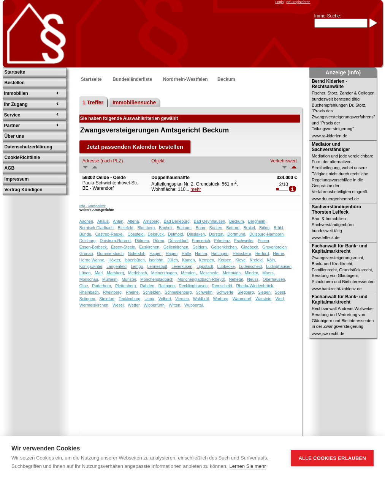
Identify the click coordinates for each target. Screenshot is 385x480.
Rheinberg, (113, 292)
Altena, (133, 221)
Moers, (268, 273)
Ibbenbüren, (135, 260)
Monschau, (89, 279)
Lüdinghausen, (279, 266)
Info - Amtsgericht (92, 206)
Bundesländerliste (132, 79)
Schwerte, (225, 292)
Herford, (262, 253)
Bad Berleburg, (177, 221)
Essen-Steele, (123, 247)
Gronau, (86, 253)
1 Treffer (92, 102)
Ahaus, (103, 221)
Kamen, (189, 260)
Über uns (14, 136)
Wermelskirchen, (94, 305)
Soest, (280, 292)
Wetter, (134, 305)
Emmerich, (201, 240)
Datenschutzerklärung (28, 147)
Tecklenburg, (130, 298)
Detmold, (176, 234)
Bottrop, (233, 227)
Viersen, (182, 298)
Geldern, (200, 247)
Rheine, (133, 292)
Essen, (264, 240)
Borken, (216, 227)
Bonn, (201, 227)
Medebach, (138, 273)
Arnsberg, (152, 221)
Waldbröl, (201, 298)
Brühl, (279, 227)
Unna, (149, 298)
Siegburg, (246, 292)
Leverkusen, (182, 266)
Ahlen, (118, 221)
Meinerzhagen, (164, 273)
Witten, (175, 305)
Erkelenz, (222, 240)
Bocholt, (166, 227)
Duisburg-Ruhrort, (116, 240)
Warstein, (264, 298)
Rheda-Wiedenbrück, (255, 285)
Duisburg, (88, 240)
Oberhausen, (274, 279)
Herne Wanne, (92, 260)
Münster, (129, 279)
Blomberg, (147, 227)
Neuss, (253, 279)
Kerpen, (225, 260)
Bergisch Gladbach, (97, 227)
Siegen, (265, 292)
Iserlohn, (157, 260)
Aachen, (86, 221)
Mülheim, (110, 279)
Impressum (17, 179)
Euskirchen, (149, 247)
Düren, (159, 240)
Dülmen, (142, 240)
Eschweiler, (244, 240)
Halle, (187, 253)
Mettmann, (232, 273)
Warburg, (221, 298)
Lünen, (85, 273)
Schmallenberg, (179, 292)
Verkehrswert (283, 161)
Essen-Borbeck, (93, 247)
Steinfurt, (107, 298)
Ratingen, (167, 285)
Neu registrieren (298, 2)
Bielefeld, (126, 227)
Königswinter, (91, 266)
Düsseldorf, (178, 240)
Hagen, (155, 253)
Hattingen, (220, 253)
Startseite (15, 72)
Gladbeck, (250, 247)
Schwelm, (204, 292)
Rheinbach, (89, 292)
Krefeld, (257, 260)
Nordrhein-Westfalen (185, 79)
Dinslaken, (196, 234)
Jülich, (173, 260)
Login (279, 2)
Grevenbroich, (275, 247)
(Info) (354, 72)
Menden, (188, 273)
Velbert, (165, 298)
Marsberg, (116, 273)
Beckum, (237, 221)
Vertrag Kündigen (24, 189)
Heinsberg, (242, 253)
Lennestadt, (157, 266)
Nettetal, (236, 279)
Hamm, (201, 253)
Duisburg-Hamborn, (267, 234)
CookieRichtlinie (22, 157)
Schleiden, (152, 292)
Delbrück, (156, 234)
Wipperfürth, (155, 305)
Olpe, (84, 285)
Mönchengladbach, (157, 279)
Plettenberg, (126, 285)
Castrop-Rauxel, (110, 234)
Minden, (252, 273)
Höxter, (114, 260)
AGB (10, 168)
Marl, (99, 273)
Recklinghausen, (194, 285)
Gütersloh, (137, 253)
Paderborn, (102, 285)
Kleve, (241, 260)
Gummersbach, (111, 253)
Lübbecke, (226, 266)
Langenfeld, (117, 266)
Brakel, (250, 227)
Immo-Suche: (327, 16)
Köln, (271, 260)
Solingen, (87, 298)
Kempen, (207, 260)
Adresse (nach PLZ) (102, 161)
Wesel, (118, 305)
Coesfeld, (136, 234)
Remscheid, (222, 285)
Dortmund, (236, 234)
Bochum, (185, 227)
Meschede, (210, 273)
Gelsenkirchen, (224, 247)
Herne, (279, 253)
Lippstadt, (205, 266)
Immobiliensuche (134, 102)
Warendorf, (242, 298)
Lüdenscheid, (251, 266)
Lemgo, (137, 266)
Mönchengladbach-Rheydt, (201, 279)
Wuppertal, (194, 305)
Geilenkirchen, (176, 247)
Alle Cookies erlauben (332, 458)
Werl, (280, 298)
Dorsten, (216, 234)
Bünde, (85, 234)
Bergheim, (257, 221)
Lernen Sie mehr (248, 466)
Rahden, (147, 285)
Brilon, (265, 227)
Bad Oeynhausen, (210, 221)
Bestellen (15, 82)
